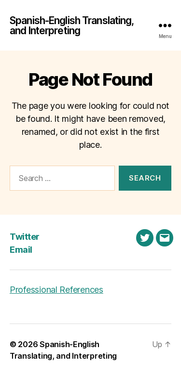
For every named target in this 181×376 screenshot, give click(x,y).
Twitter (25, 237)
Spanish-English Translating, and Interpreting (72, 25)
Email (21, 250)
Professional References (56, 290)
